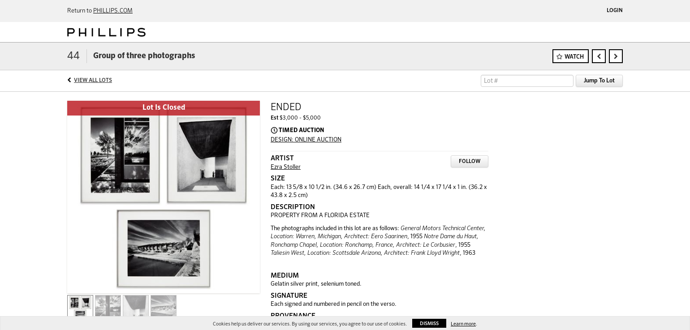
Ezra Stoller (286, 167)
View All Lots (93, 80)
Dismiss (429, 323)
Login (615, 10)
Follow (469, 161)
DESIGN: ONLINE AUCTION (306, 140)
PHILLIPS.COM (113, 11)
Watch (574, 57)
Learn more (463, 323)
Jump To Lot (599, 81)
